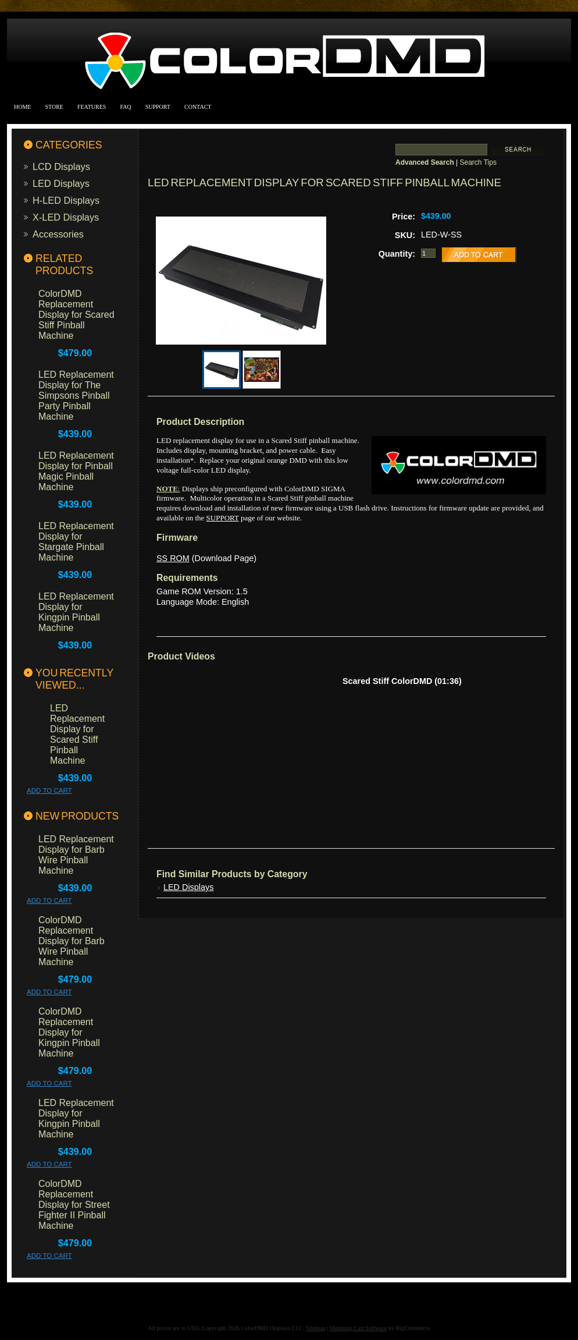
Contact (197, 107)
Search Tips (478, 162)
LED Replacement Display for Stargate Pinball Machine (76, 541)
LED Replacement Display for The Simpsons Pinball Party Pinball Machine (76, 395)
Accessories (58, 234)
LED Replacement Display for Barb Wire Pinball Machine (76, 854)
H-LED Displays (66, 200)
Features (91, 107)
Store (54, 107)
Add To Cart (49, 790)
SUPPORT (222, 517)
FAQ (125, 107)
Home (22, 107)
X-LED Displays (66, 217)
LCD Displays (61, 166)
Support (157, 107)
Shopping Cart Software (358, 1328)
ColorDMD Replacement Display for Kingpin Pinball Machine (69, 1032)
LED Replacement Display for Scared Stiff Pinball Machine (77, 734)
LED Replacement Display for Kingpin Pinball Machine (76, 612)
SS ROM (173, 558)
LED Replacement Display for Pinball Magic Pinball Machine (76, 471)
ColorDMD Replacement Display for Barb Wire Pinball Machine (71, 941)
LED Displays (61, 183)
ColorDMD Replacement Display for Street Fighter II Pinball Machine (74, 1205)
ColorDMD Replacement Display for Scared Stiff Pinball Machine (76, 315)
